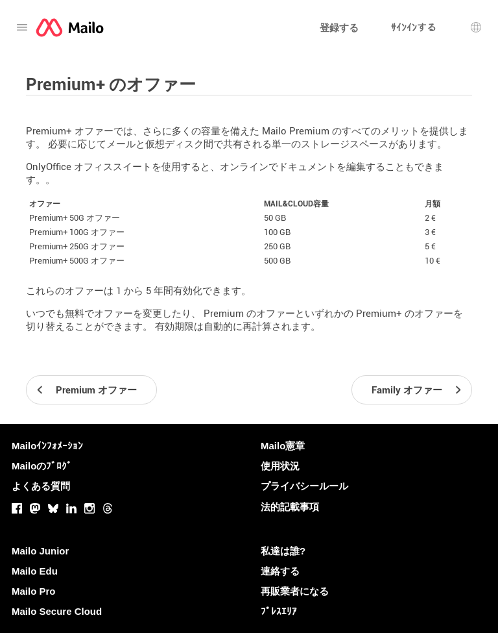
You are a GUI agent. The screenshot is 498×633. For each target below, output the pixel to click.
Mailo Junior (40, 550)
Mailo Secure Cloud (57, 611)
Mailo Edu (35, 571)
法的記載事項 (290, 506)
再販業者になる (295, 591)
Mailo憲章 (283, 445)
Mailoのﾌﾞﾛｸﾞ (42, 465)
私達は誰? (283, 550)
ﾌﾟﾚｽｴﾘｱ (279, 611)
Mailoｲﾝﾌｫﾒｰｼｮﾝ (47, 445)
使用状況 (280, 465)
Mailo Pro (34, 591)
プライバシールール (304, 485)
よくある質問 (41, 485)
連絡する (280, 571)
